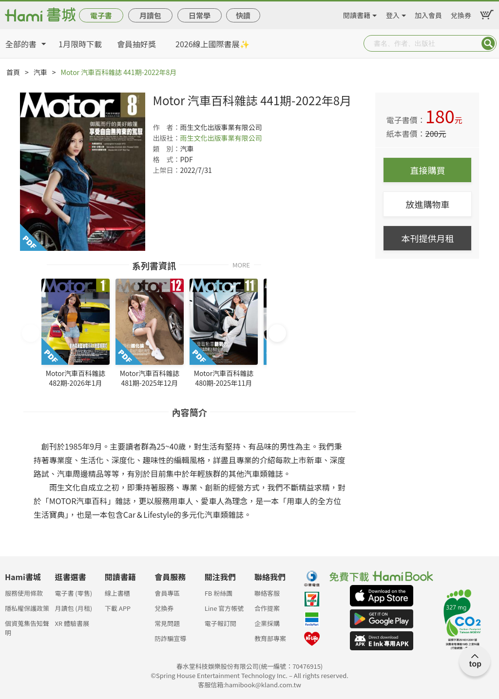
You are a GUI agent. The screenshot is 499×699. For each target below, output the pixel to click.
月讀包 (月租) (73, 608)
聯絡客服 (267, 593)
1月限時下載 (80, 44)
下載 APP (118, 608)
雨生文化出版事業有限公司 (221, 138)
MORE (241, 264)
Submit (488, 43)
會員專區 (167, 593)
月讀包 (150, 15)
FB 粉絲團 (219, 593)
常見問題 (167, 623)
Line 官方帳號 (224, 608)
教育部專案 (270, 638)
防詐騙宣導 (170, 638)
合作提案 (267, 608)
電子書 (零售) (73, 593)
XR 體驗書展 (72, 623)
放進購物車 (427, 204)
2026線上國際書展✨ (212, 44)
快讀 (243, 15)
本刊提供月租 (427, 238)
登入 (393, 13)
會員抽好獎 (136, 44)
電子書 (101, 15)
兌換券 (461, 13)
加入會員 (428, 13)
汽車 (40, 72)
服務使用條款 (24, 593)
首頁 (13, 72)
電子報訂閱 (220, 623)
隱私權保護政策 (27, 608)
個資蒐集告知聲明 (27, 626)
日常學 (200, 15)
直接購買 (427, 170)
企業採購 (267, 623)
